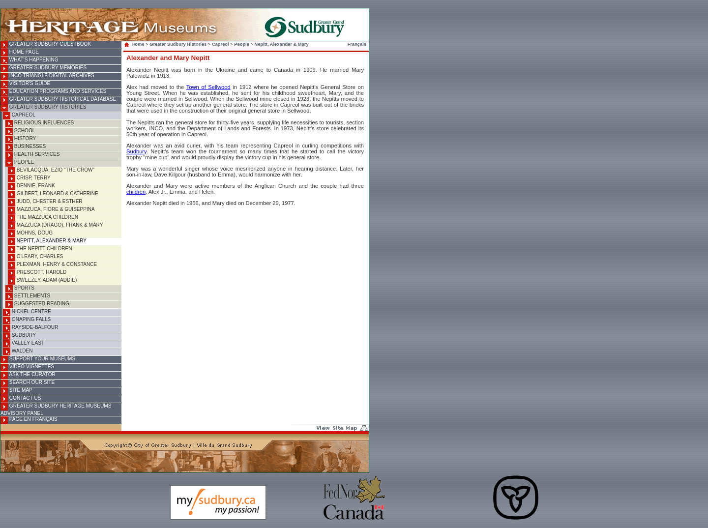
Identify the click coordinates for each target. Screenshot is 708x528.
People (19, 163)
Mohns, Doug (30, 233)
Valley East (23, 344)
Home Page (19, 53)
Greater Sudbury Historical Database (58, 100)
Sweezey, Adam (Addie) (42, 281)
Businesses (25, 147)
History (20, 139)
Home (135, 44)
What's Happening (29, 60)
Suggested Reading (37, 304)
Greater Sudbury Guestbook (45, 45)
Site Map (16, 391)
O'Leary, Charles (35, 257)
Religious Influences (39, 123)
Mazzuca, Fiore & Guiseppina (51, 210)
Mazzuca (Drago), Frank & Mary (55, 226)
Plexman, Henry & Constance (52, 265)
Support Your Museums (37, 359)
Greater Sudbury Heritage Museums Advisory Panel (55, 409)
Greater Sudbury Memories (43, 68)
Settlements (27, 296)
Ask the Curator (28, 375)
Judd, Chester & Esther (45, 202)
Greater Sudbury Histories (43, 108)
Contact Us (20, 399)
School (20, 131)
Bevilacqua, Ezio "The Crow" (51, 171)
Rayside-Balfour (30, 328)
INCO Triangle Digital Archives (47, 76)
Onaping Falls (27, 320)
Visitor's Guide (25, 84)
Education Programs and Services (53, 92)
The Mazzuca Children (43, 218)
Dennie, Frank (31, 186)
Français (357, 44)
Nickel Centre (27, 312)
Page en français (29, 420)
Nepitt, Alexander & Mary (47, 241)
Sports (19, 289)
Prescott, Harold (37, 273)
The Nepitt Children (40, 249)
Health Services (32, 155)
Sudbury (19, 336)
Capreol (19, 115)
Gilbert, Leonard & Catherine (53, 194)
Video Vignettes (27, 367)
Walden (18, 351)
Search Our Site (27, 383)
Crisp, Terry (29, 178)
